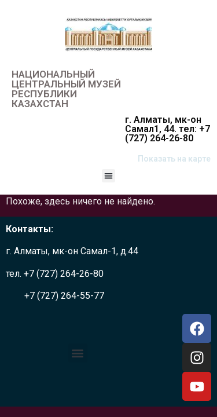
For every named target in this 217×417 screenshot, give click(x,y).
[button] (108, 175)
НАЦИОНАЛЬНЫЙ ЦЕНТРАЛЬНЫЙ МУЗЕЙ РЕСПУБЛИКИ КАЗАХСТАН (66, 88)
